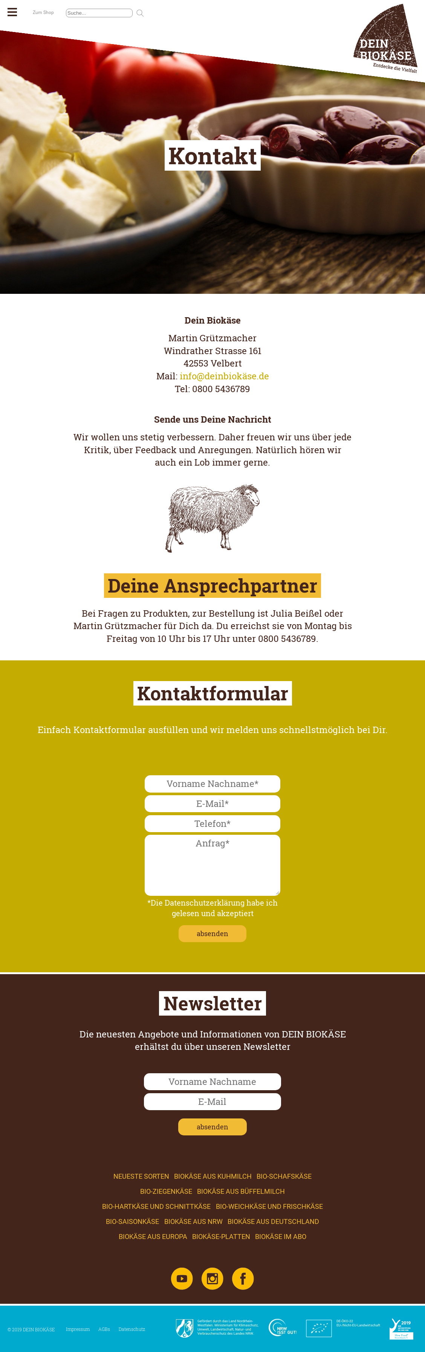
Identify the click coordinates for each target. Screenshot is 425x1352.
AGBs (104, 1329)
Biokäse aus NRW (193, 1221)
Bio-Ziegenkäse (166, 1191)
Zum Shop (43, 12)
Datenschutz (132, 1329)
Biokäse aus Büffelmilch (241, 1191)
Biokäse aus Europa (153, 1236)
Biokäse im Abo (280, 1236)
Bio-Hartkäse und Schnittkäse (156, 1206)
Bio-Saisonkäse (132, 1221)
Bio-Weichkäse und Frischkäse (269, 1206)
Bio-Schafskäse (284, 1176)
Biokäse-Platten (221, 1236)
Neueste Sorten (141, 1176)
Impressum (78, 1329)
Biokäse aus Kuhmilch (213, 1176)
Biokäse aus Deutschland (273, 1221)
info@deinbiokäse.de (224, 376)
